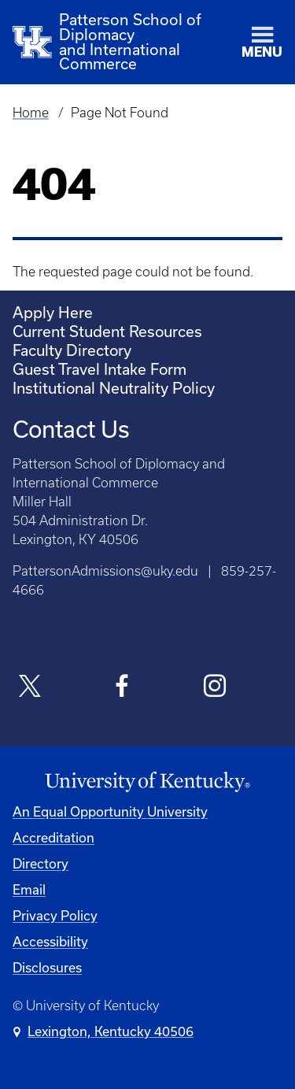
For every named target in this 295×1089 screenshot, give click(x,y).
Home (31, 113)
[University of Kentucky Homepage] (147, 782)
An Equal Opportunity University (110, 811)
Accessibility (50, 941)
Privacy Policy (55, 915)
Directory (40, 863)
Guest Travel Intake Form (99, 369)
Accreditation (53, 837)
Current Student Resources (107, 331)
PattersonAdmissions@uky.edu (105, 571)
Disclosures (47, 967)
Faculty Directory (72, 350)
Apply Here (53, 312)
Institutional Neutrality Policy (114, 388)
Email (29, 889)
